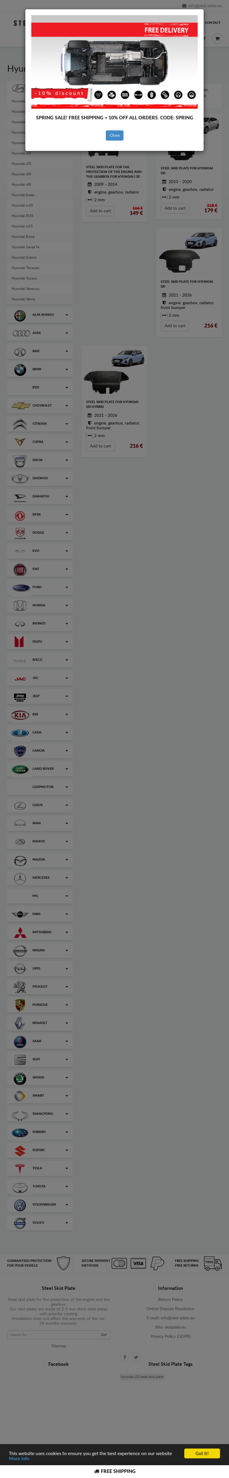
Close (115, 135)
